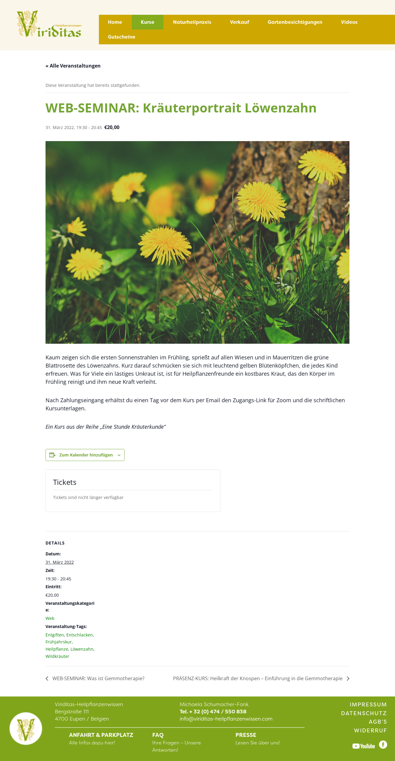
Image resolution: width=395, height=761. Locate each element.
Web (50, 618)
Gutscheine (121, 37)
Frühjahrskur (59, 642)
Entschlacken (79, 635)
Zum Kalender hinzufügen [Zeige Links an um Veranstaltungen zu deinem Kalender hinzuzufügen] (86, 455)
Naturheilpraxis (192, 22)
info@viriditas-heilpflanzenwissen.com (226, 718)
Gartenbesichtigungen (295, 22)
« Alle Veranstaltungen (73, 65)
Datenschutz (364, 713)
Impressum (368, 704)
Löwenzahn (82, 649)
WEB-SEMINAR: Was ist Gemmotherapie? (97, 678)
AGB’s (378, 721)
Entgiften (55, 635)
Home (115, 22)
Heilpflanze (57, 649)
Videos (349, 22)
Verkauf (239, 22)
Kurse (147, 22)
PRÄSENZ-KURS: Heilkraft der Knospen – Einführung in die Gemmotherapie (258, 678)
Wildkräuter (57, 656)
